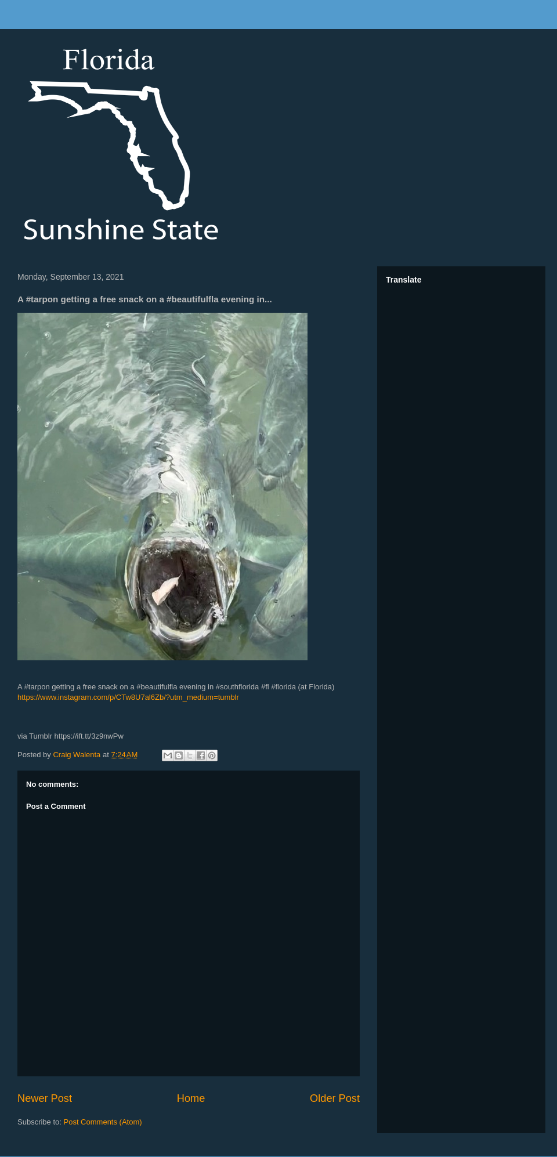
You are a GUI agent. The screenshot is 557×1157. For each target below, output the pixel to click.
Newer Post (44, 1098)
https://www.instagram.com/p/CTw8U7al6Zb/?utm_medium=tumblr (128, 697)
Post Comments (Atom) (103, 1122)
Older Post (335, 1098)
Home (191, 1098)
